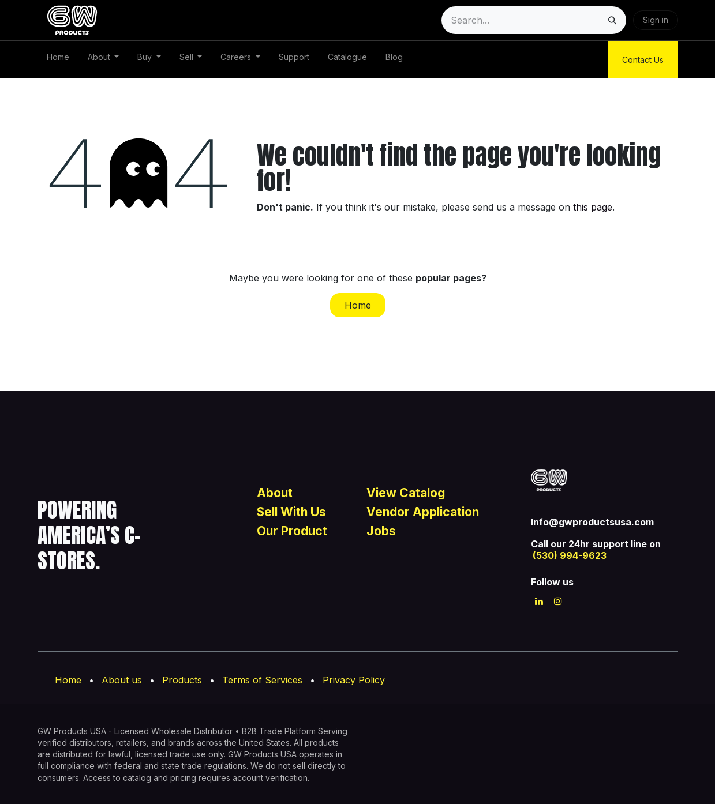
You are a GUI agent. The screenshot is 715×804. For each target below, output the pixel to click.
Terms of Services (262, 680)
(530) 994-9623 (570, 555)
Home (358, 305)
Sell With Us (291, 512)
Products (182, 680)
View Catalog (407, 493)
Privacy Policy (354, 680)
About (276, 493)
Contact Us (643, 60)
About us (122, 680)
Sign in (655, 20)
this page (592, 207)
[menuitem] (58, 59)
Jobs (381, 531)
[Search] (612, 20)
